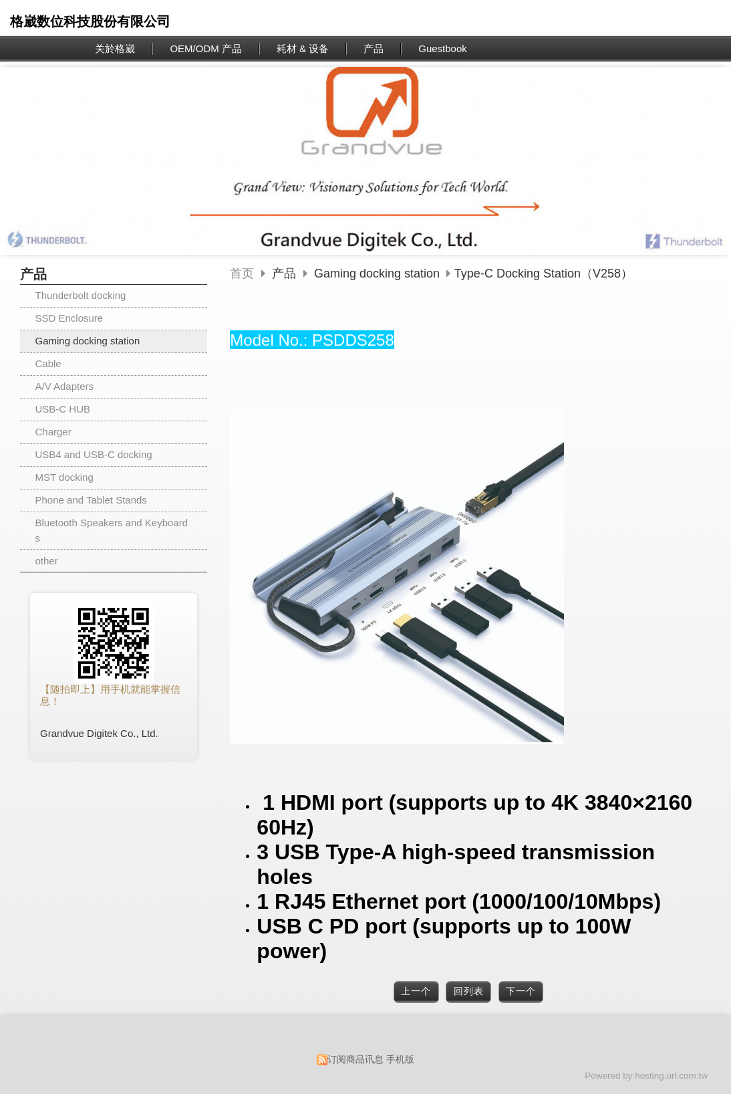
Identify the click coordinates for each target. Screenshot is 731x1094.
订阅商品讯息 (355, 1060)
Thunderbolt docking (80, 295)
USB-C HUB (63, 409)
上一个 (416, 991)
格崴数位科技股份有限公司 (90, 21)
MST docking (64, 477)
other (46, 560)
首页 (242, 273)
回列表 (469, 991)
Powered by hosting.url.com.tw (646, 1076)
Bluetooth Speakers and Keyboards (111, 530)
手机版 (400, 1060)
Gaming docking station (87, 340)
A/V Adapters (64, 386)
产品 (285, 273)
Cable (48, 363)
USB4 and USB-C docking (93, 454)
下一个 (521, 991)
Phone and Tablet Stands (91, 500)
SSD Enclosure (69, 318)
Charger (53, 431)
